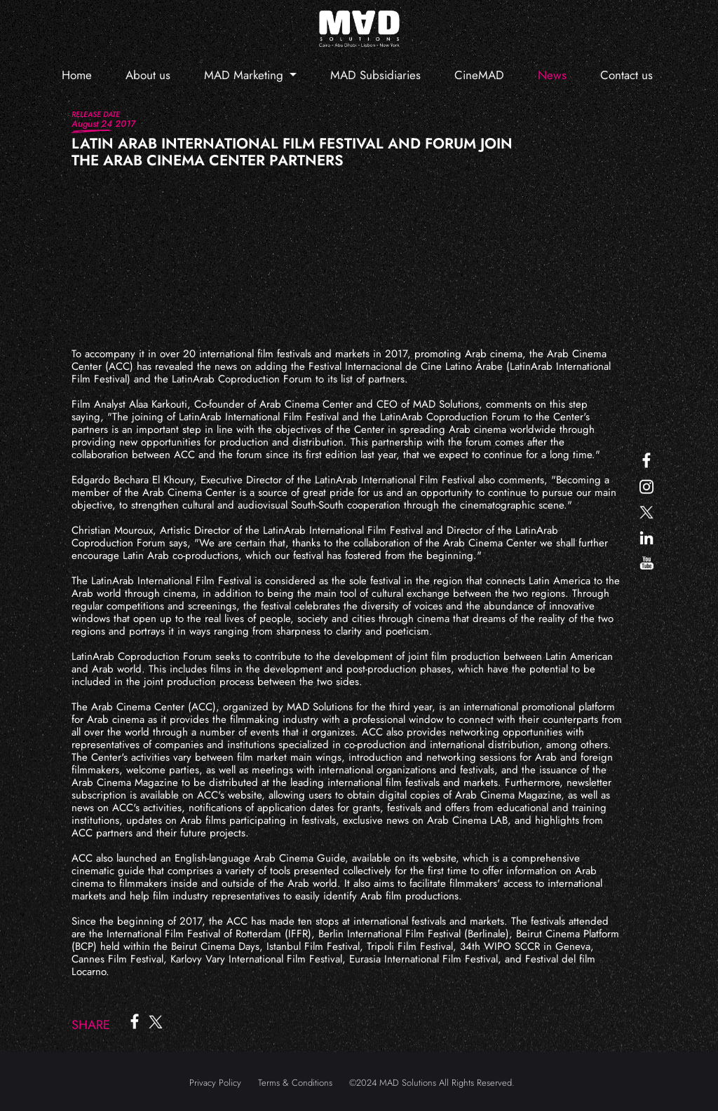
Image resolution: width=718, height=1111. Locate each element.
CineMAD (479, 75)
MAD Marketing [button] (245, 75)
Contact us (626, 75)
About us (148, 75)
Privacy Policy (215, 1082)
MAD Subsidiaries (375, 75)
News (552, 75)
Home (77, 75)
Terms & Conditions (295, 1082)
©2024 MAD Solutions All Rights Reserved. (432, 1082)
